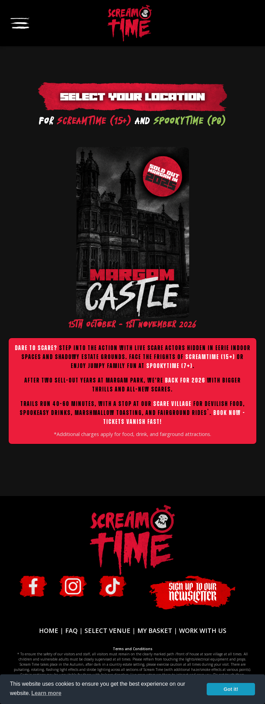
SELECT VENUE (107, 630)
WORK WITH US (202, 630)
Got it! (231, 689)
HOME (48, 630)
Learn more (46, 693)
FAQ (71, 630)
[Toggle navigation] (20, 22)
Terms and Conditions (133, 648)
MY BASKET (154, 630)
